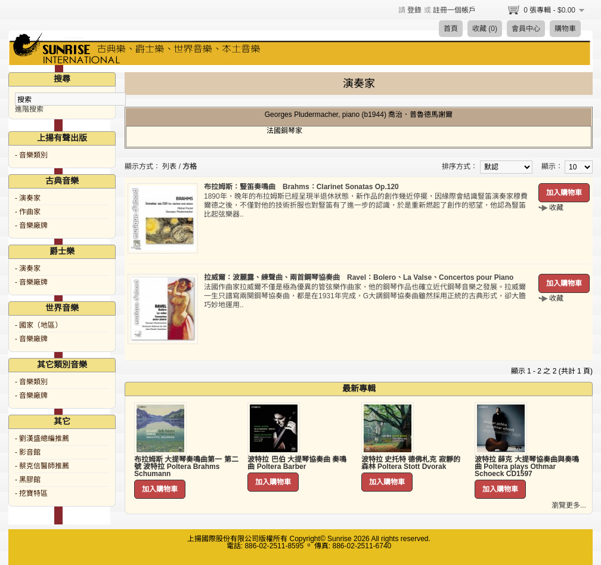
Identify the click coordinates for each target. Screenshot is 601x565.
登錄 (414, 10)
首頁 (451, 28)
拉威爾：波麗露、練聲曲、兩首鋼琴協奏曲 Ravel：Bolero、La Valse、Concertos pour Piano (358, 277)
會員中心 (526, 28)
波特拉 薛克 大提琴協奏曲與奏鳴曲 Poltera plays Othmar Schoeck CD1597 (527, 466)
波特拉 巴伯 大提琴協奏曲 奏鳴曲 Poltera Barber (296, 463)
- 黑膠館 (28, 480)
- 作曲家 (28, 212)
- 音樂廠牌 (31, 225)
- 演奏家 (28, 198)
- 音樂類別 (31, 155)
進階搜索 (29, 109)
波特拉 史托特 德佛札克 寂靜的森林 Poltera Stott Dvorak (410, 463)
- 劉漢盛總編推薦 (42, 438)
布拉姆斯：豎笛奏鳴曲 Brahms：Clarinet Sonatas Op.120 (301, 187)
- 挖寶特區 (31, 493)
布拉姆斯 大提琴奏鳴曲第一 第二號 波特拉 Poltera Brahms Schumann (186, 466)
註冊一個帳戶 (454, 10)
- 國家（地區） (38, 325)
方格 (189, 166)
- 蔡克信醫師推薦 (42, 466)
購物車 (565, 28)
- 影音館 (28, 452)
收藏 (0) (484, 28)
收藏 (556, 207)
